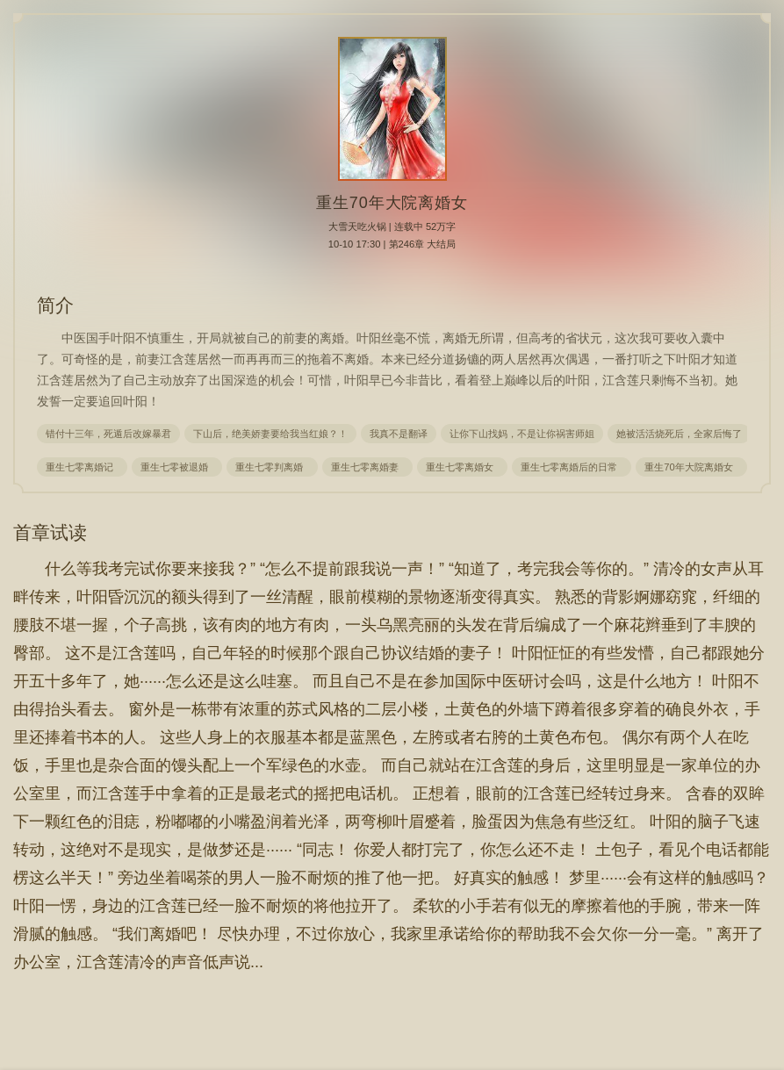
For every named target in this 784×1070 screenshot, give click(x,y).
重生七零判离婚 (271, 467)
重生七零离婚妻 (367, 467)
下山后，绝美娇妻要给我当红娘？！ (270, 433)
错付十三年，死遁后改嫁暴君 (108, 433)
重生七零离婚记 (82, 467)
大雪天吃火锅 (357, 226)
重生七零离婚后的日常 (571, 467)
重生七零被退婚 (176, 467)
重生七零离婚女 (462, 467)
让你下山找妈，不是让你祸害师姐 (522, 433)
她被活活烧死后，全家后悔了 (679, 433)
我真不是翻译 (399, 433)
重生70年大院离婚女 (691, 467)
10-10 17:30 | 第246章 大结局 (392, 244)
